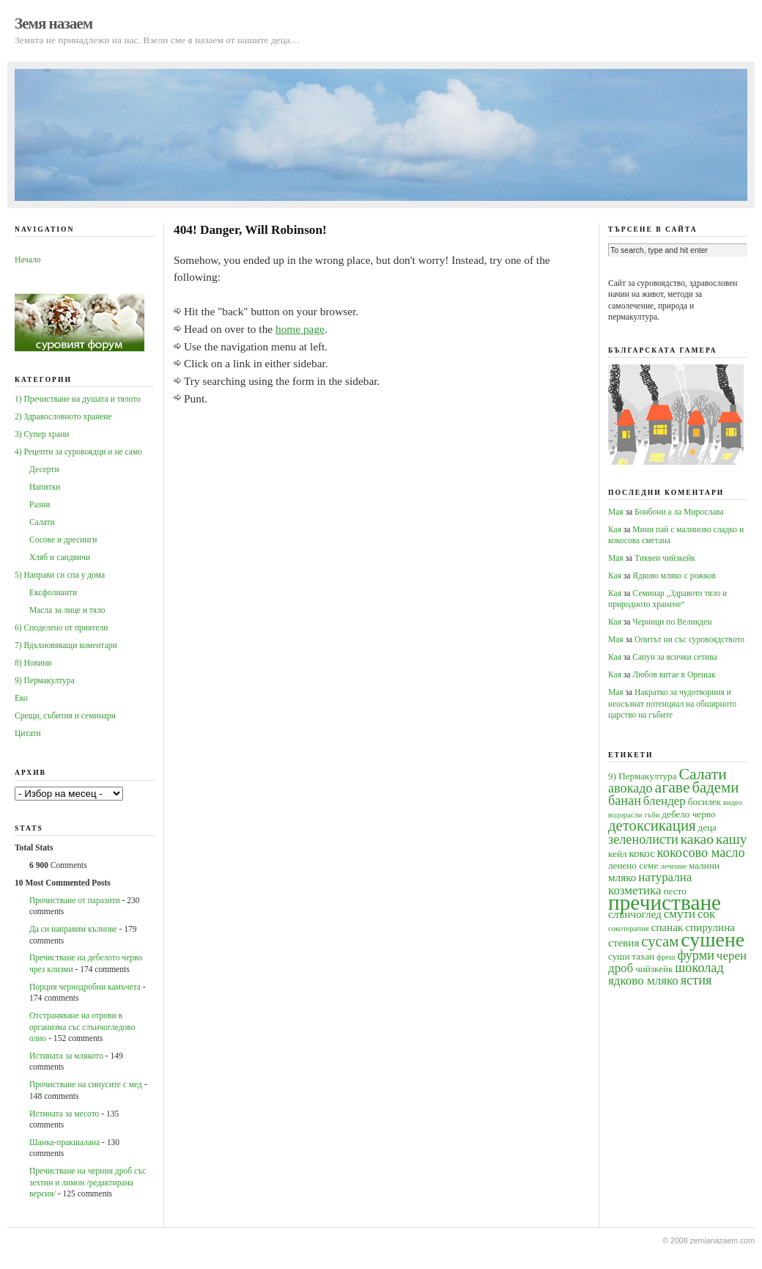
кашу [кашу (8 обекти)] (731, 839)
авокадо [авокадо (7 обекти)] (630, 788)
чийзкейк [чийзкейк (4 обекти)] (654, 968)
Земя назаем (53, 23)
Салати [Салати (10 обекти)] (702, 774)
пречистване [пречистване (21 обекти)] (664, 902)
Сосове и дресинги (63, 539)
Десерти (44, 469)
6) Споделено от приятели (61, 627)
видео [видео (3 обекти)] (732, 802)
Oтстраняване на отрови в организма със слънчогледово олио (82, 1026)
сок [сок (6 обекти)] (706, 914)
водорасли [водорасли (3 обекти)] (625, 815)
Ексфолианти (53, 592)
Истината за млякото (66, 1055)
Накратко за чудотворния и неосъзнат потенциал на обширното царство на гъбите (672, 703)
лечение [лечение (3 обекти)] (673, 866)
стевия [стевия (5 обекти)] (623, 942)
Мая (616, 511)
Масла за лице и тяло (67, 610)
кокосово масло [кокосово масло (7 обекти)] (701, 852)
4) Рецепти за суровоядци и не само (78, 451)
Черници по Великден (671, 621)
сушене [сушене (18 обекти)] (712, 939)
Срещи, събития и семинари (65, 715)
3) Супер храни (42, 434)
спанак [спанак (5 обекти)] (667, 927)
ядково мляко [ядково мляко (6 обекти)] (643, 980)
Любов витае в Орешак (673, 674)
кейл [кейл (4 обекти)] (617, 853)
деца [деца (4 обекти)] (707, 827)
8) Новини (33, 662)
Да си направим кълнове (73, 928)
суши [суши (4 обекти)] (618, 956)
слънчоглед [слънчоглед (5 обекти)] (635, 914)
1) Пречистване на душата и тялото (78, 398)
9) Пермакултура (45, 680)
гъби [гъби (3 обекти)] (651, 815)
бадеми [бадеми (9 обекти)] (715, 787)
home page (300, 329)
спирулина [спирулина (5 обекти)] (710, 927)
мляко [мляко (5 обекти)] (622, 877)
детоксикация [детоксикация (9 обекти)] (652, 825)
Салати (42, 522)
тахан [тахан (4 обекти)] (643, 956)
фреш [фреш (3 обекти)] (665, 957)
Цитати (28, 733)
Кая (614, 529)
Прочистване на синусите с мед (85, 1084)
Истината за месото (64, 1113)
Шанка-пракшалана (64, 1142)
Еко (21, 698)
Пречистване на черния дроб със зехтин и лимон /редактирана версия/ (87, 1182)
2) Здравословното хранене (63, 416)
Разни (39, 504)
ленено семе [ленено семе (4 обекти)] (633, 865)
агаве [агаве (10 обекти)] (672, 787)
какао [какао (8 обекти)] (697, 839)
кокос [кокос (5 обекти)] (642, 853)
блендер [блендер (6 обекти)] (664, 801)
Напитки (44, 486)
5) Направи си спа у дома (60, 574)
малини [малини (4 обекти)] (704, 865)
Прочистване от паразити (74, 900)
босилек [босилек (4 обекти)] (704, 801)
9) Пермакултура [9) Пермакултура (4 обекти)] (642, 775)
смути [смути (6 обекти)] (679, 914)
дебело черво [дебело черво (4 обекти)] (688, 814)
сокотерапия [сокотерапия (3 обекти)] (628, 928)
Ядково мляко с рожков (674, 575)
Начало (27, 259)
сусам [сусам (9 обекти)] (659, 941)
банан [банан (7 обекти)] (624, 800)
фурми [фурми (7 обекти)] (695, 955)
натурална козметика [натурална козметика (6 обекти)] (650, 883)
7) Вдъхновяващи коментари (66, 645)
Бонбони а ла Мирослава (679, 511)
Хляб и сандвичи (59, 557)
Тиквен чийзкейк (665, 557)
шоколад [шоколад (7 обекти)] (699, 967)
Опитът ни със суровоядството (689, 639)
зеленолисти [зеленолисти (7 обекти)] (643, 839)
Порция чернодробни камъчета (85, 986)
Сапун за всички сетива (674, 656)
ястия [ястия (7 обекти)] (696, 980)
